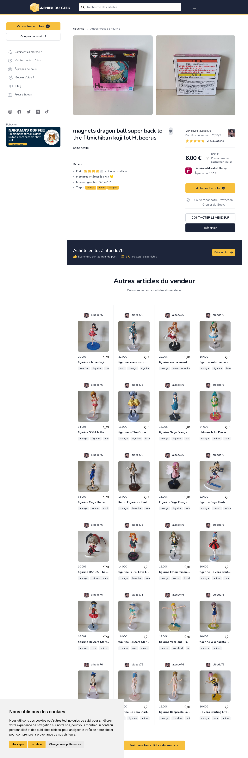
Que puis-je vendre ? (33, 36)
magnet (113, 187)
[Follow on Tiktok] (47, 112)
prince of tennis (100, 578)
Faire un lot (223, 252)
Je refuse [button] (36, 744)
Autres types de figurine (105, 29)
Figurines (78, 29)
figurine (97, 368)
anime (101, 187)
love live (83, 368)
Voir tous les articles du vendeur (154, 745)
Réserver (210, 228)
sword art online (182, 368)
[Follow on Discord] (38, 112)
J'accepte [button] (18, 744)
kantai (217, 508)
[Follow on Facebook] (19, 112)
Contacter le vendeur (210, 217)
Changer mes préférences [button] (65, 744)
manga (91, 187)
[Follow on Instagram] (10, 112)
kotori (176, 578)
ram (216, 718)
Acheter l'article (210, 188)
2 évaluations (215, 141)
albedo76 (205, 131)
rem (227, 578)
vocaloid (178, 648)
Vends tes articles (33, 26)
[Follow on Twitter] (29, 112)
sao (122, 368)
